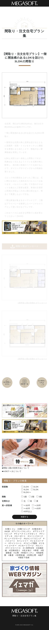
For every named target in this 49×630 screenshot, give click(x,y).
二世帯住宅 (29, 548)
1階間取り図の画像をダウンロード (32, 303)
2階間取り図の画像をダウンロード (32, 359)
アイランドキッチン (22, 531)
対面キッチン (28, 553)
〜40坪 (25, 508)
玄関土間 (32, 555)
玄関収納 (21, 555)
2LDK (25, 487)
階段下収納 (24, 557)
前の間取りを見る (7, 382)
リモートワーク (27, 546)
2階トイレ (11, 529)
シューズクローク (14, 538)
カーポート (21, 536)
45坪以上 (26, 511)
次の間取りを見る (42, 382)
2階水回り (38, 529)
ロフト (40, 546)
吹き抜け (28, 550)
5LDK (35, 489)
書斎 (12, 555)
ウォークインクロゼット (26, 534)
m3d (8, 531)
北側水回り (15, 550)
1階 (24, 497)
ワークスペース (14, 548)
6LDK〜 (26, 492)
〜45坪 (36, 508)
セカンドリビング (33, 538)
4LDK (25, 489)
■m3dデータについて (11, 471)
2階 (31, 497)
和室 (37, 550)
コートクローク (36, 536)
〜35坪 (36, 505)
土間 (17, 553)
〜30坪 (25, 505)
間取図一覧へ (24, 383)
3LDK (35, 487)
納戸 (41, 555)
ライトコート (16, 543)
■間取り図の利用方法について (15, 468)
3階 (39, 497)
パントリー (23, 541)
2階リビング (24, 529)
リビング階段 (31, 543)
